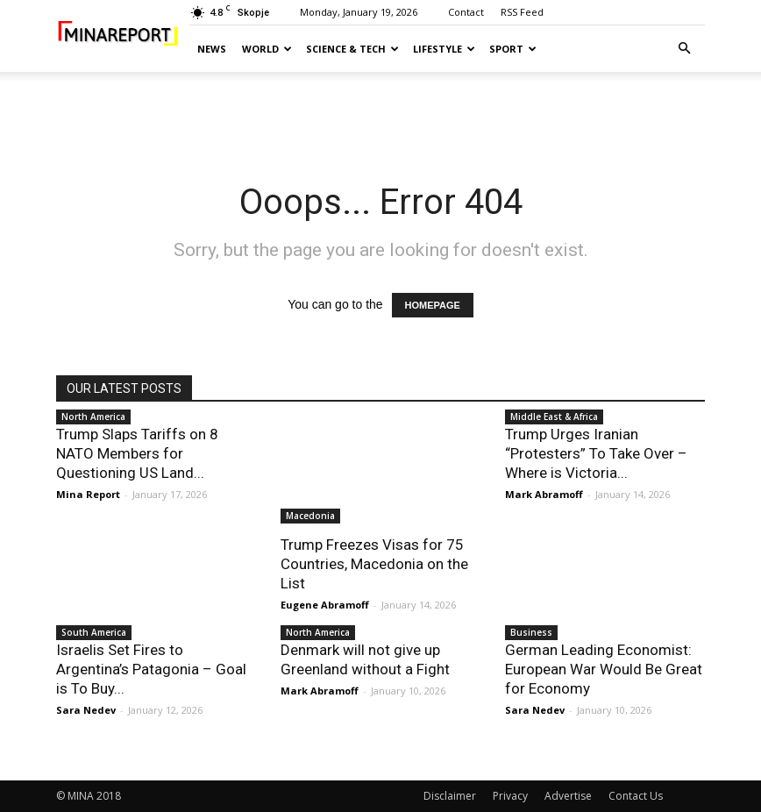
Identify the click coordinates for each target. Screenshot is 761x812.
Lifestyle (444, 48)
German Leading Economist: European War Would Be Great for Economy (603, 669)
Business (531, 632)
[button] (684, 48)
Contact (466, 11)
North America (93, 416)
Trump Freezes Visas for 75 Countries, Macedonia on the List (374, 564)
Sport (513, 48)
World (267, 48)
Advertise (568, 795)
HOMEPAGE (432, 305)
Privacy (510, 795)
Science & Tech (352, 48)
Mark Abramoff (544, 494)
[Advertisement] (380, 110)
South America (93, 632)
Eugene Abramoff (325, 604)
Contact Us (635, 795)
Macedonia (310, 515)
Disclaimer (449, 795)
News (211, 48)
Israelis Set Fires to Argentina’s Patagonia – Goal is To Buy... (151, 669)
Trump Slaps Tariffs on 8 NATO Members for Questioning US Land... (137, 453)
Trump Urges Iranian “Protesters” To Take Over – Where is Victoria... (596, 453)
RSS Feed (522, 11)
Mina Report (88, 494)
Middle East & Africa (554, 416)
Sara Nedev (86, 709)
